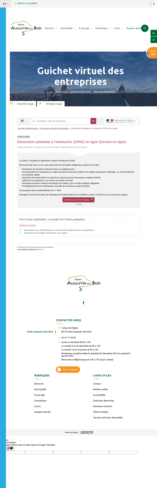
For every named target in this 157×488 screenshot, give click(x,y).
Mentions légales (71, 432)
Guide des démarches (80, 91)
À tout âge (39, 395)
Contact (97, 383)
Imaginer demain (42, 412)
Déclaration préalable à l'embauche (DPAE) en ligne (94, 128)
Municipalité (40, 389)
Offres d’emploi (100, 412)
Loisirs (37, 406)
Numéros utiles (100, 389)
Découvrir (39, 383)
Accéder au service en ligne (78, 200)
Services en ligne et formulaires (54, 128)
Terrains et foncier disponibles (108, 417)
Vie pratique (61, 91)
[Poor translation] (10, 448)
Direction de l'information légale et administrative (36, 247)
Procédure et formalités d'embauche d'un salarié (45, 233)
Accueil (49, 91)
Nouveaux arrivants (102, 406)
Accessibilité (99, 395)
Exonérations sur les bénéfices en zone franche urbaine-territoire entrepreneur (59, 230)
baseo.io (40, 249)
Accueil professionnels (28, 128)
